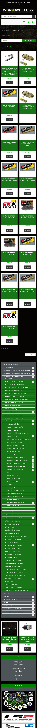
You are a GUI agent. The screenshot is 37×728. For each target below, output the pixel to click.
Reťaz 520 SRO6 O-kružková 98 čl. (9, 253)
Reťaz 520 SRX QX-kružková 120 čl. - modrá (27, 290)
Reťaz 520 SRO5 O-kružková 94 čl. (9, 216)
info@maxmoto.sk (18, 679)
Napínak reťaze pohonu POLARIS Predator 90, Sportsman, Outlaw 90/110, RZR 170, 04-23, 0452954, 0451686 (9, 71)
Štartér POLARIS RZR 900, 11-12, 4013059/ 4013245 (27, 639)
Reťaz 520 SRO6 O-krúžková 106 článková (27, 216)
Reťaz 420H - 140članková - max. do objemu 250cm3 (27, 69)
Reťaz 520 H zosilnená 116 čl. (9, 143)
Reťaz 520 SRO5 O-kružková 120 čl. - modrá (27, 179)
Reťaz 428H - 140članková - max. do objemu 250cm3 (27, 106)
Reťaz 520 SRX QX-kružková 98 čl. (9, 327)
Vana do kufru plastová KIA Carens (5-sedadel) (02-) (9, 639)
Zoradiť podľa (4, 46)
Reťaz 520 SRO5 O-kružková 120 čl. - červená (9, 179)
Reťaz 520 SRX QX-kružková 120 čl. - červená (9, 290)
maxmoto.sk (16, 30)
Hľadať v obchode (29, 40)
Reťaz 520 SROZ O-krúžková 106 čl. (27, 253)
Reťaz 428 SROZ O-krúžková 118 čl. (9, 106)
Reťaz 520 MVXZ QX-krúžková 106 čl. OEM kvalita (27, 143)
